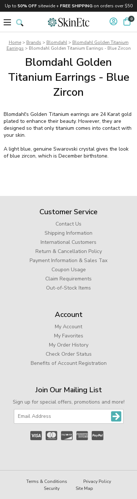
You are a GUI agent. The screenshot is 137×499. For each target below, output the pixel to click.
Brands (33, 42)
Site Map (84, 488)
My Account (68, 326)
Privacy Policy (97, 481)
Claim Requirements (68, 278)
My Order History (68, 344)
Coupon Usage (69, 269)
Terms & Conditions (46, 481)
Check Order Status (69, 354)
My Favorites (68, 335)
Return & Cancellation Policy (68, 251)
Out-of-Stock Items (68, 287)
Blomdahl (56, 42)
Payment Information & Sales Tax (68, 260)
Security (52, 488)
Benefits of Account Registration (69, 363)
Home (15, 42)
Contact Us (68, 223)
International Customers (68, 242)
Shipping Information (68, 233)
